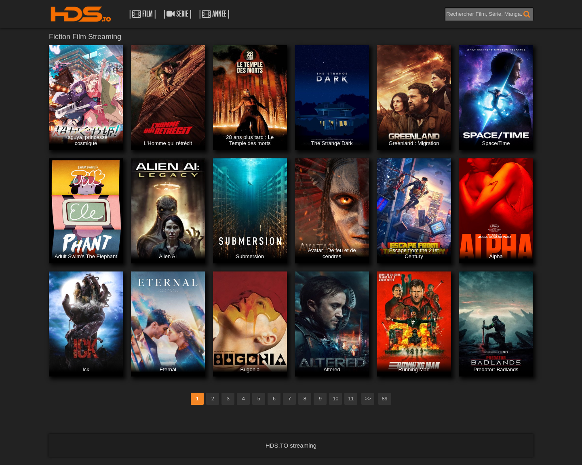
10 (335, 399)
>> (368, 399)
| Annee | (214, 14)
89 (384, 399)
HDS (80, 14)
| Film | (142, 14)
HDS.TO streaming (291, 445)
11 (351, 399)
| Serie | (177, 14)
